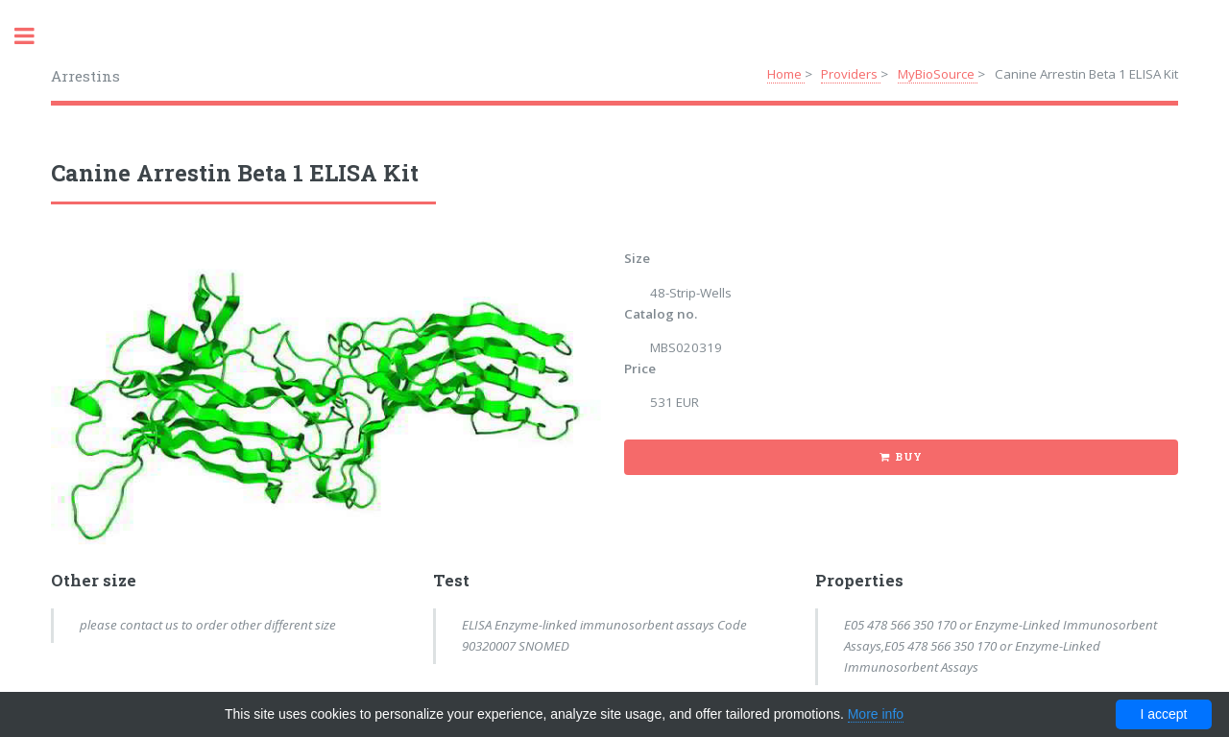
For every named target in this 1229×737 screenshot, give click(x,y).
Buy (909, 457)
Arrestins (85, 75)
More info (876, 714)
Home (786, 74)
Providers (850, 74)
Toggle (34, 36)
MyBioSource (937, 74)
